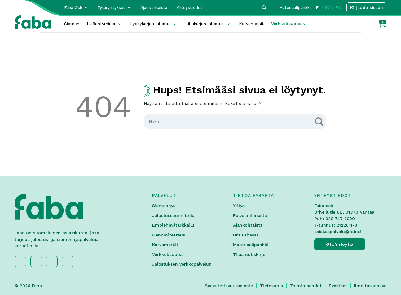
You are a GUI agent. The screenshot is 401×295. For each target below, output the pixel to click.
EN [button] (338, 8)
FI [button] (318, 8)
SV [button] (327, 8)
